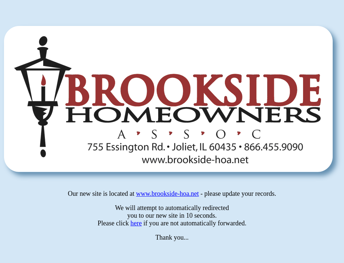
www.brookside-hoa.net (167, 193)
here (136, 223)
